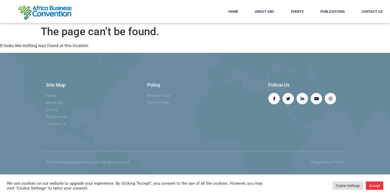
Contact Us (372, 11)
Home (233, 11)
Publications (332, 11)
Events (297, 11)
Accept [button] (374, 186)
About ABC (264, 11)
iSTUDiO (337, 162)
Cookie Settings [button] (348, 186)
